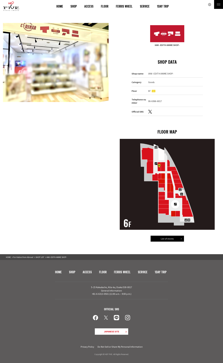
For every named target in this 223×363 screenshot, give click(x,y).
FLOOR (104, 6)
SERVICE (145, 6)
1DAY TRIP (163, 6)
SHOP (73, 6)
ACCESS (88, 6)
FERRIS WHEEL (124, 6)
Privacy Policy (87, 346)
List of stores (167, 238)
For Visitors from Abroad (23, 257)
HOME (59, 6)
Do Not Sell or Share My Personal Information (120, 346)
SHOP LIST (40, 257)
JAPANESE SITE (111, 331)
